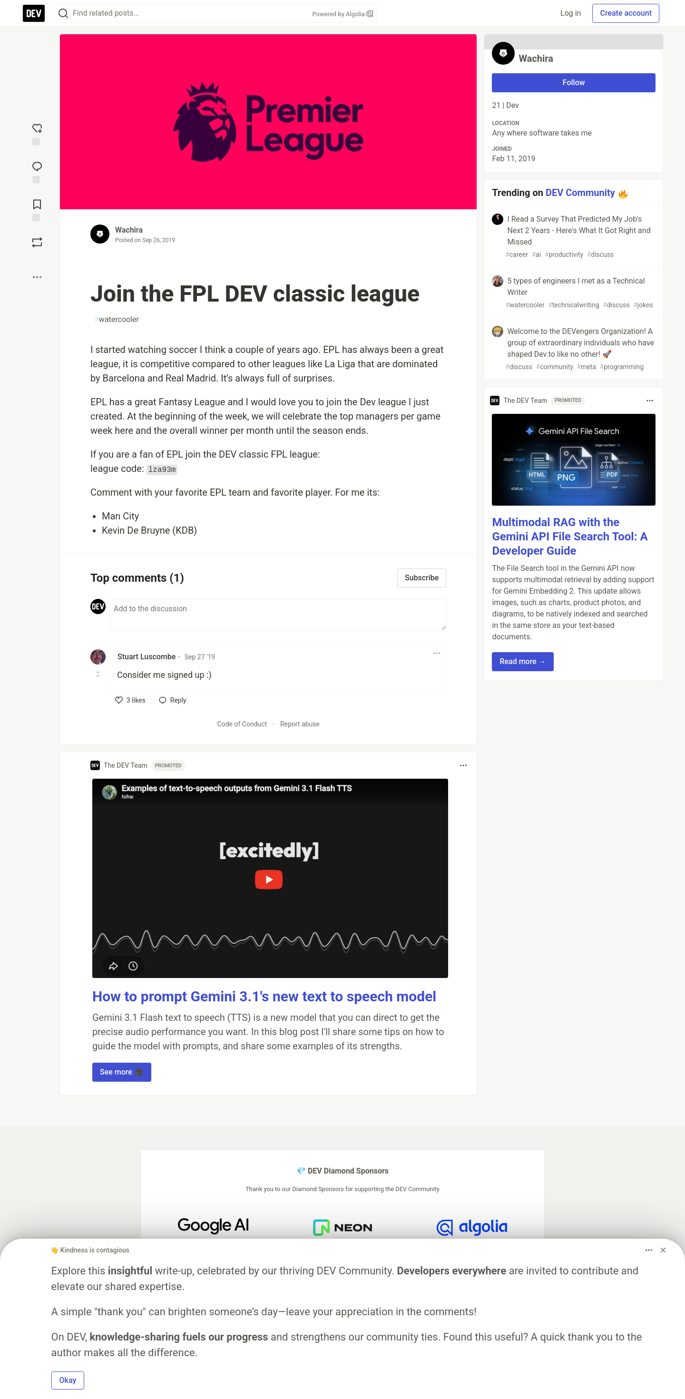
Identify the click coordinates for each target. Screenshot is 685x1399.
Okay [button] (68, 1380)
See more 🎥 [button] (122, 1071)
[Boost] (37, 242)
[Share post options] (37, 276)
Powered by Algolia (342, 14)
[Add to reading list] (37, 209)
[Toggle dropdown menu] (436, 653)
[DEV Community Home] (34, 13)
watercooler (116, 319)
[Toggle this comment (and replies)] (98, 674)
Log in (570, 13)
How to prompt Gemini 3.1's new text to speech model (264, 996)
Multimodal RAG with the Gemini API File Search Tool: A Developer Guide (569, 537)
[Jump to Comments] (37, 171)
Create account (626, 13)
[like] (130, 700)
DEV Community (580, 192)
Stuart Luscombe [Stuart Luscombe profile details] (146, 656)
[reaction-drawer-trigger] (37, 133)
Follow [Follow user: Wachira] (574, 82)
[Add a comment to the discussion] (278, 614)
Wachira (129, 230)
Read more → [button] (522, 661)
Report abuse (300, 724)
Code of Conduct (242, 724)
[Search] (63, 13)
